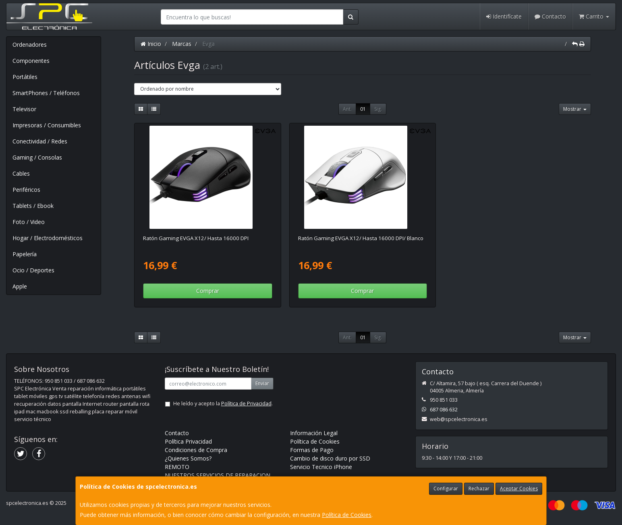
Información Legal (314, 433)
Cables (21, 173)
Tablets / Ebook (33, 206)
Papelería (24, 254)
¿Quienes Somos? (188, 458)
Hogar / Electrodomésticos (47, 238)
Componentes (31, 60)
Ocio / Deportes (33, 270)
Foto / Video (28, 222)
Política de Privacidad (246, 403)
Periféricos (26, 189)
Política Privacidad (188, 441)
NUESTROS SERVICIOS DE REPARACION (217, 475)
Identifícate (504, 16)
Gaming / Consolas (37, 157)
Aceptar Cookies (519, 488)
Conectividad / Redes (39, 141)
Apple (19, 286)
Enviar (262, 383)
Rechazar (479, 488)
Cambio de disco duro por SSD (330, 458)
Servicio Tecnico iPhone (321, 467)
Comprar (207, 291)
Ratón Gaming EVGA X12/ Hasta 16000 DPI (196, 238)
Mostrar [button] (575, 109)
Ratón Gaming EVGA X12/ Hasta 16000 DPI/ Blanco (360, 238)
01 (363, 109)
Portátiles (24, 77)
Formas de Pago (312, 450)
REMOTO (177, 467)
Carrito (594, 16)
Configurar (445, 488)
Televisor (24, 109)
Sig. (378, 109)
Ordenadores (29, 44)
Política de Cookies (346, 515)
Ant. (347, 109)
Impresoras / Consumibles (46, 125)
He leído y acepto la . (223, 403)
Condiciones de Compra (196, 450)
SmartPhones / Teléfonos (46, 93)
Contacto (550, 16)
